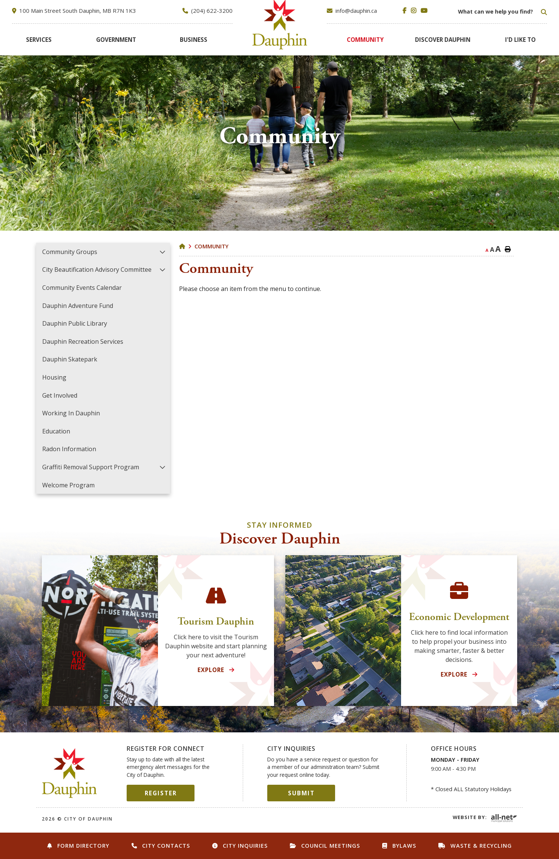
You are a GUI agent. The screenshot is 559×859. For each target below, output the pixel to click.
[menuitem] (39, 39)
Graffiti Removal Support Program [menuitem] (90, 467)
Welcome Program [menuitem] (68, 485)
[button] (162, 251)
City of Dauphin (69, 773)
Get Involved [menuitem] (59, 395)
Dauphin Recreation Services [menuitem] (82, 341)
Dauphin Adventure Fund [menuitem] (77, 306)
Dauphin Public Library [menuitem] (74, 323)
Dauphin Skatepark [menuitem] (69, 359)
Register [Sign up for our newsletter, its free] (161, 793)
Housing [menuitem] (54, 377)
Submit (301, 793)
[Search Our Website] (501, 11)
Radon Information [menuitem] (69, 449)
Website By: (470, 817)
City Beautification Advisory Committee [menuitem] (97, 269)
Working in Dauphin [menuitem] (71, 413)
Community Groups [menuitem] (69, 252)
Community (211, 246)
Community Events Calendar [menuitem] (82, 287)
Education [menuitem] (56, 431)
